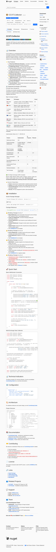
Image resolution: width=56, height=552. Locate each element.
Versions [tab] (9, 31)
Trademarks (8, 546)
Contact (8, 526)
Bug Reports (11, 477)
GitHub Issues (15, 492)
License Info (43, 36)
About (15, 545)
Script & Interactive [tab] (10, 22)
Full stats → (42, 15)
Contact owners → (43, 56)
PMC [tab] (12, 20)
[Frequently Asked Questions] (37, 526)
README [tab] (9, 29)
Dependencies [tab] (24, 29)
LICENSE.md (33, 464)
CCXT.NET (10, 484)
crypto (44, 77)
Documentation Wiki (13, 475)
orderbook (42, 73)
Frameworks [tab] (16, 29)
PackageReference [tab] (18, 20)
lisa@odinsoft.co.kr (13, 505)
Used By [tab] (32, 29)
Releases (20, 265)
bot (41, 77)
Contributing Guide (10, 380)
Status (23, 526)
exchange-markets (44, 79)
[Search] (48, 7)
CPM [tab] (24, 20)
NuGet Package (11, 473)
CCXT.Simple (11, 485)
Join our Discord (16, 495)
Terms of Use (20, 545)
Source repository (45, 33)
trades (45, 75)
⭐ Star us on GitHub (28, 515)
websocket (45, 69)
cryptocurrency (43, 63)
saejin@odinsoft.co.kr (14, 511)
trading (41, 67)
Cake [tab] (23, 22)
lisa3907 (44, 59)
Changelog (10, 439)
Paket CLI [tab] (28, 20)
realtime (42, 71)
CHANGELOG (13, 228)
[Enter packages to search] (26, 7)
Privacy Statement (40, 545)
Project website (44, 31)
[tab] (16, 1)
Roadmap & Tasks (12, 438)
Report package (44, 51)
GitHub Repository (12, 474)
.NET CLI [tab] (8, 20)
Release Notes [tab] (16, 31)
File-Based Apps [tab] (18, 22)
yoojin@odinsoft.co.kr (14, 508)
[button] (35, 24)
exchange (42, 65)
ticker (41, 75)
